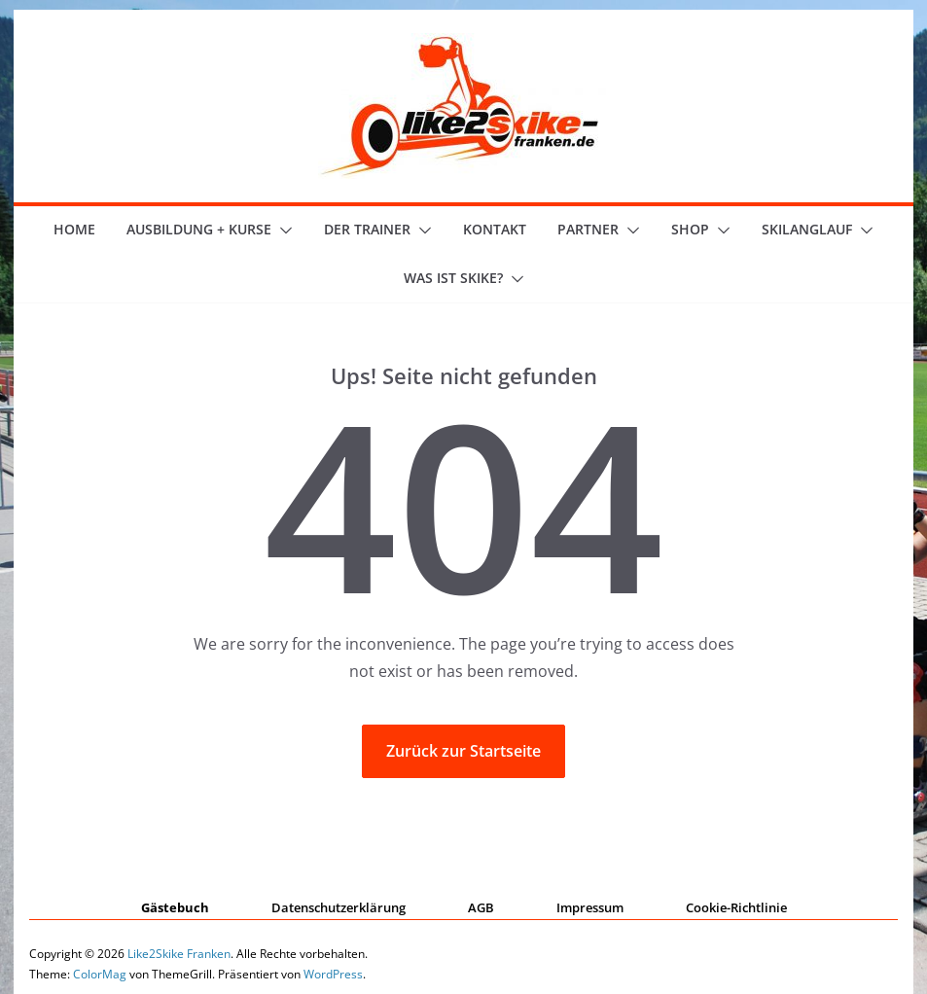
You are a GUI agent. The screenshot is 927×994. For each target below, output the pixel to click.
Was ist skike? (453, 277)
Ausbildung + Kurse (198, 229)
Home (74, 229)
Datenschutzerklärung (338, 907)
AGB (481, 907)
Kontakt (494, 229)
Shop (690, 229)
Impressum (590, 907)
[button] (282, 230)
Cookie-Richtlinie (736, 907)
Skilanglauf (807, 229)
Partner (588, 229)
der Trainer (367, 229)
